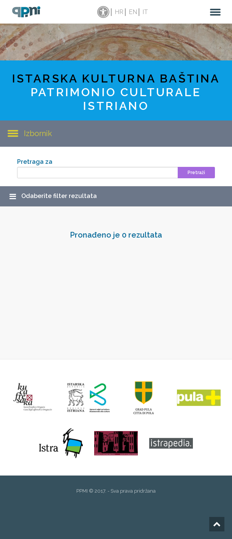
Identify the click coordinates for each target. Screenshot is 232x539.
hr (119, 12)
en (133, 12)
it (145, 12)
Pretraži (196, 172)
